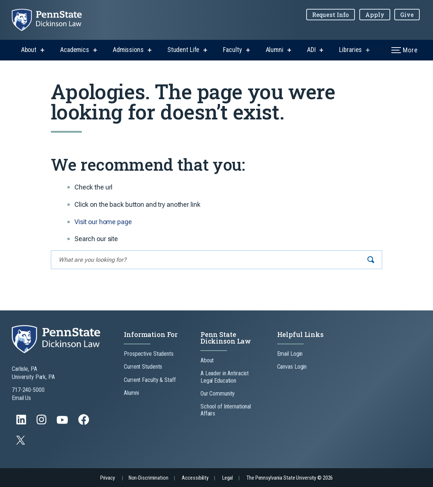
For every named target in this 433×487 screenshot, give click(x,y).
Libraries (350, 49)
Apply (374, 14)
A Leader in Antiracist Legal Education (224, 377)
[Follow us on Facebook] (84, 423)
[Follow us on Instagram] (42, 423)
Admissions (128, 49)
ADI (311, 49)
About (28, 49)
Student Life (183, 49)
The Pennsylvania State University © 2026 (290, 478)
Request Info (330, 14)
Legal (227, 478)
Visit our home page (103, 222)
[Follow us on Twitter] (21, 442)
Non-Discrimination (148, 478)
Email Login (290, 353)
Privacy (107, 478)
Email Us (21, 397)
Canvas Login (292, 366)
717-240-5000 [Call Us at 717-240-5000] (28, 389)
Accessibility (195, 478)
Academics (74, 49)
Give (407, 14)
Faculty (232, 49)
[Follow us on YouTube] (63, 423)
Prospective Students (149, 353)
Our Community (217, 393)
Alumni (274, 49)
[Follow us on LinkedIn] (22, 423)
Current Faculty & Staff (149, 379)
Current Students (143, 366)
